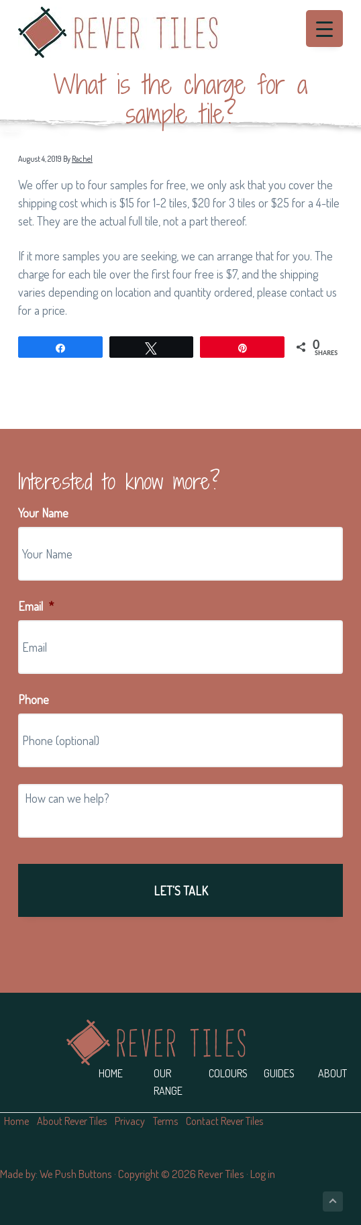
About (332, 1073)
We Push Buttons (76, 1174)
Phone (33, 699)
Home (111, 1073)
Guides (279, 1073)
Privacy (130, 1121)
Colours (228, 1073)
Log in (262, 1174)
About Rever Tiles (72, 1121)
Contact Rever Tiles (224, 1121)
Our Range (168, 1082)
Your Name (43, 512)
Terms (165, 1121)
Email (36, 606)
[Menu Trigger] (324, 28)
